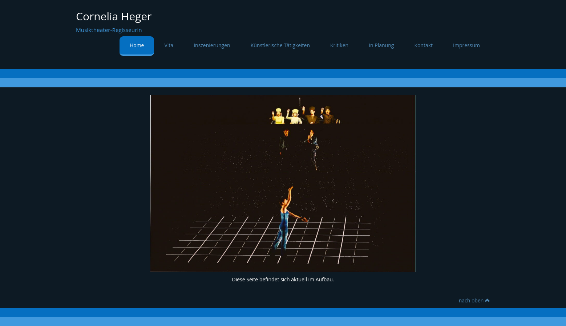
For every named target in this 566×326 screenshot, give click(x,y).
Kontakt (423, 45)
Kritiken (339, 45)
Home (137, 45)
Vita (168, 45)
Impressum (466, 45)
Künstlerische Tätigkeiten (280, 45)
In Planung (381, 45)
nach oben (474, 300)
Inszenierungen (212, 45)
